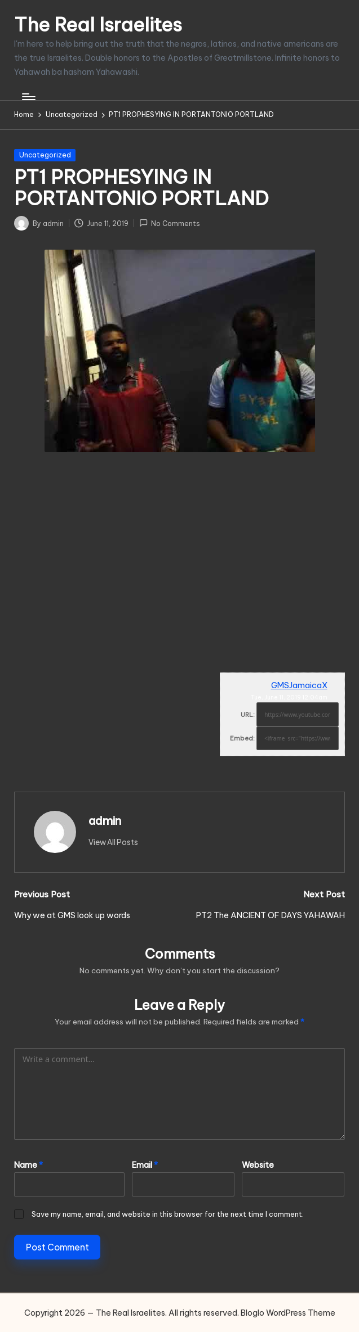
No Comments (169, 223)
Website (258, 1165)
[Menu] (28, 96)
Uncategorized (45, 155)
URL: (248, 715)
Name (28, 1165)
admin (104, 821)
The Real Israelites (98, 24)
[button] (113, 842)
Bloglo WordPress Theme (288, 1313)
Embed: (242, 738)
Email (145, 1165)
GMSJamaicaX (299, 685)
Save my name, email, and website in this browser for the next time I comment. (168, 1213)
